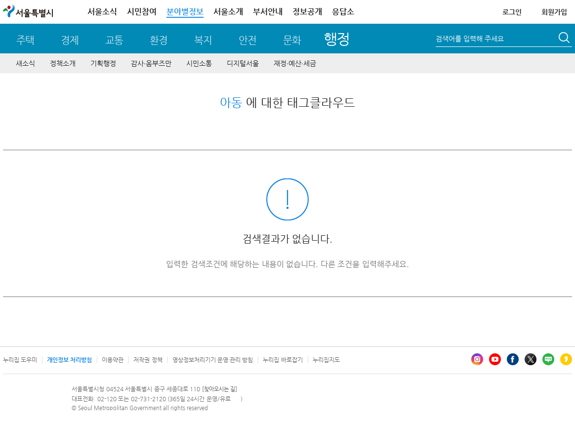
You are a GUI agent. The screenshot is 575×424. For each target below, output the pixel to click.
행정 (337, 38)
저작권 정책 (147, 359)
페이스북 (513, 359)
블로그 (548, 359)
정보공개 (307, 11)
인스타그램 (477, 359)
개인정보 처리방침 (69, 359)
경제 (70, 40)
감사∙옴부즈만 (151, 63)
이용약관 (112, 359)
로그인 (512, 12)
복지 (203, 40)
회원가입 (554, 12)
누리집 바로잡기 (282, 359)
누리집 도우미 (20, 359)
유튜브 (495, 359)
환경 (158, 40)
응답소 (343, 11)
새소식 (25, 63)
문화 (292, 40)
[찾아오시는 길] (219, 389)
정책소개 (63, 63)
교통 (114, 40)
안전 (247, 40)
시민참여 (142, 11)
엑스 (530, 359)
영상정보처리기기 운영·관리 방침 (212, 359)
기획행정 (103, 63)
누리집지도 (326, 359)
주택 (25, 40)
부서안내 (268, 11)
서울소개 (228, 11)
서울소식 (102, 11)
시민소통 (199, 63)
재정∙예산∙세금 (295, 63)
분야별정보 (185, 11)
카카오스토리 (566, 359)
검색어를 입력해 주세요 (470, 38)
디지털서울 (243, 63)
